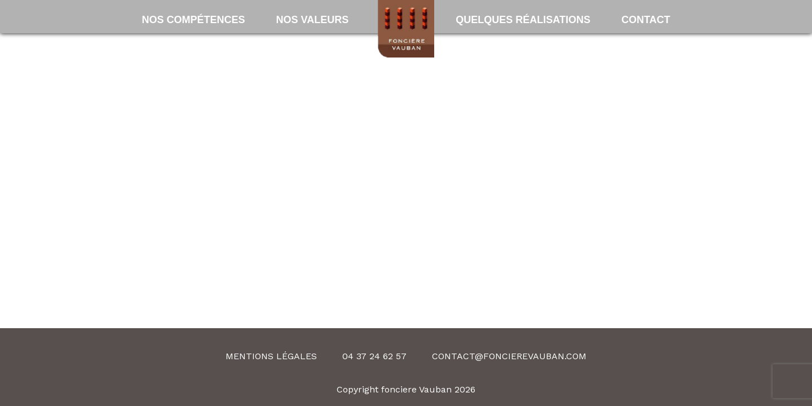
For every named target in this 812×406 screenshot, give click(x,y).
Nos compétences (193, 19)
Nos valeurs (312, 19)
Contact (645, 19)
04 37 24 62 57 (374, 356)
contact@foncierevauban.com (509, 356)
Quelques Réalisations (523, 19)
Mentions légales (271, 356)
